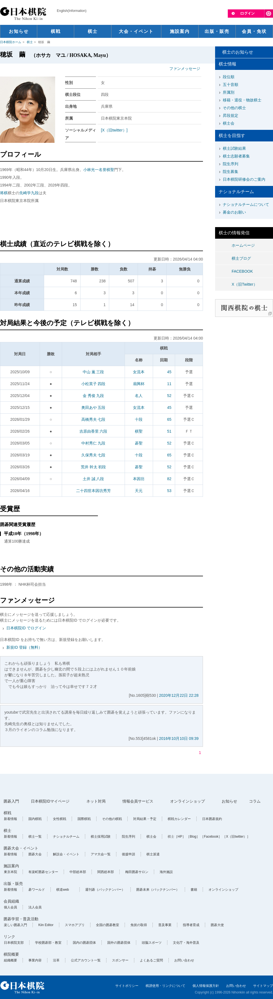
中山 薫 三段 (93, 372)
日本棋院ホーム (10, 42)
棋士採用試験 (101, 836)
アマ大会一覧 (101, 854)
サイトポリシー (126, 986)
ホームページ (243, 245)
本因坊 (138, 479)
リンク (9, 936)
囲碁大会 (35, 854)
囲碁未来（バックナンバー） (157, 890)
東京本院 (10, 872)
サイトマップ (263, 986)
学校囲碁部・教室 (48, 943)
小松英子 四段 (93, 384)
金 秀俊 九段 (93, 395)
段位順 (228, 77)
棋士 (30, 42)
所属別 (228, 92)
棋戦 (7, 813)
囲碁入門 (11, 801)
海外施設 (166, 872)
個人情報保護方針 (205, 986)
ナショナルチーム (66, 836)
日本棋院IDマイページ (50, 801)
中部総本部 (77, 872)
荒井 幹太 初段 (93, 467)
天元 (139, 490)
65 (169, 419)
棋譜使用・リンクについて (165, 986)
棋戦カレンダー (179, 819)
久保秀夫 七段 (93, 455)
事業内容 (35, 960)
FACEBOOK (242, 271)
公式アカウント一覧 (86, 960)
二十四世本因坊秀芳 (93, 490)
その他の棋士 (234, 108)
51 (169, 431)
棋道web (62, 890)
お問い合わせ (184, 960)
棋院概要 (11, 954)
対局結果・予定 (144, 819)
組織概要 (10, 960)
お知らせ (229, 801)
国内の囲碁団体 (84, 943)
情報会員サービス (137, 801)
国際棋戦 (84, 819)
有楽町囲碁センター (43, 872)
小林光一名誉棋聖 (98, 169)
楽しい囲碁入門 (15, 925)
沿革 (56, 960)
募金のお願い (234, 212)
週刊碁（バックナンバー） (105, 890)
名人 (139, 395)
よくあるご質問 (151, 960)
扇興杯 (138, 384)
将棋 (4, 193)
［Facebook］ (211, 836)
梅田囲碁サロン (136, 872)
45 (169, 372)
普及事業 (165, 925)
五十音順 (230, 84)
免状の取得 (138, 925)
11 (169, 384)
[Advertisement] (101, 222)
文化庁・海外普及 (186, 943)
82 (169, 479)
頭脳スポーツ (152, 943)
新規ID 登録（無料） (24, 647)
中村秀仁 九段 (93, 443)
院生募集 (230, 171)
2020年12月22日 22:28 (179, 695)
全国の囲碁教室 (107, 925)
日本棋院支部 (14, 943)
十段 (139, 419)
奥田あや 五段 (93, 407)
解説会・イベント (66, 854)
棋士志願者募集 (236, 156)
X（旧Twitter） (244, 284)
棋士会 (228, 123)
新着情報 (10, 819)
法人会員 (35, 907)
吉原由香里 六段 (93, 431)
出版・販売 (13, 883)
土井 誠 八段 (93, 479)
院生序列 (230, 164)
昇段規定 (230, 115)
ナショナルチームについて (246, 204)
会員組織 (11, 901)
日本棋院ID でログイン (26, 628)
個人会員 (10, 907)
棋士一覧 (35, 836)
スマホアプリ (75, 925)
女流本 (138, 372)
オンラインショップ (187, 801)
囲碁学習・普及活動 (21, 919)
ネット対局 (96, 801)
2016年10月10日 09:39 (179, 738)
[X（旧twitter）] (114, 130)
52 (169, 395)
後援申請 (128, 854)
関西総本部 (105, 872)
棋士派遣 (153, 854)
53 (169, 490)
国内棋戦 (35, 819)
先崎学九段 (29, 193)
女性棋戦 (59, 819)
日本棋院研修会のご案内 (244, 179)
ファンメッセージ (184, 68)
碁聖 (139, 443)
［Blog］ (193, 836)
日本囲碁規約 (212, 819)
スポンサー (120, 960)
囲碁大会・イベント (21, 848)
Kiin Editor (45, 925)
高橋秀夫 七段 (93, 419)
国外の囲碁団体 (118, 943)
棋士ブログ (241, 258)
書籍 (194, 890)
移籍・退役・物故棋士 (242, 100)
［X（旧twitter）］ (236, 836)
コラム (255, 801)
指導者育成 (191, 925)
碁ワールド (36, 890)
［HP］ (180, 836)
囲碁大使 (217, 925)
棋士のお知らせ (237, 52)
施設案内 (11, 866)
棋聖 (139, 431)
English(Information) (71, 11)
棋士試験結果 (234, 148)
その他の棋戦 (112, 819)
